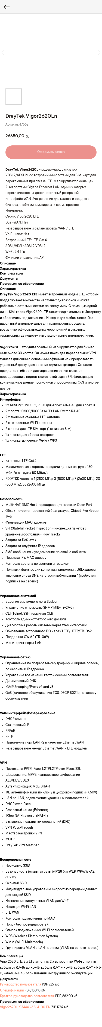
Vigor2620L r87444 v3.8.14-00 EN (25, 1007)
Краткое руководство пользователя (27, 996)
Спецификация (12, 991)
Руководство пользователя (20, 985)
